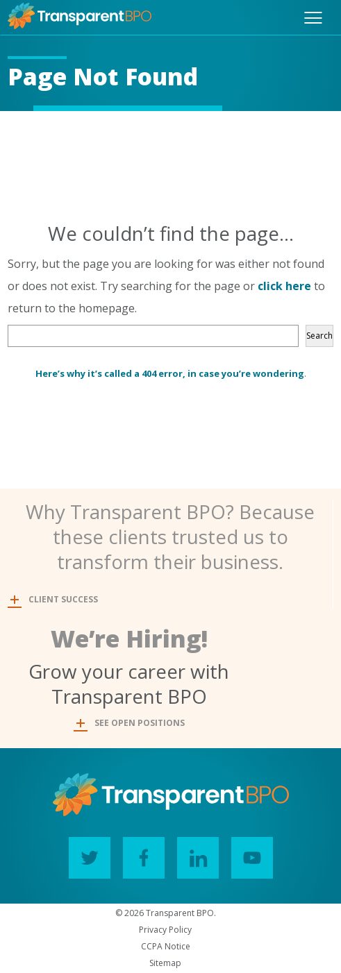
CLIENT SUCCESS (54, 599)
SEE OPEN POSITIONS (130, 723)
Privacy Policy (165, 930)
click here (284, 286)
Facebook (138, 854)
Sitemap (165, 963)
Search (319, 335)
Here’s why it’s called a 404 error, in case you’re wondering (169, 373)
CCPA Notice (165, 946)
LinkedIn (192, 854)
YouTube (247, 854)
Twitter (84, 854)
